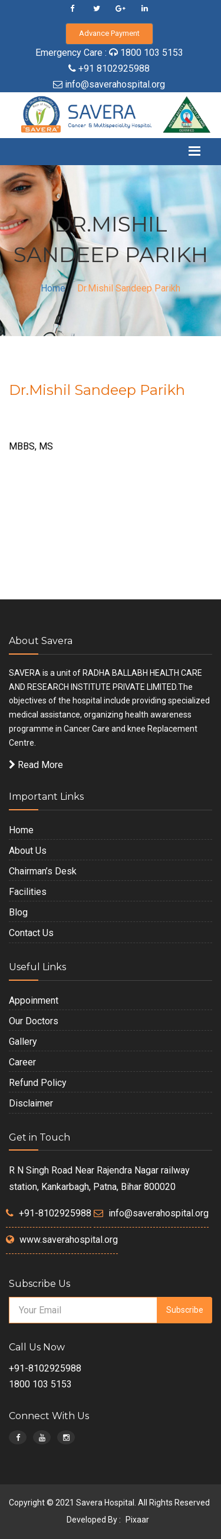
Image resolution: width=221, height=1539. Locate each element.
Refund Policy (38, 1082)
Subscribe (184, 1310)
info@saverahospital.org (115, 84)
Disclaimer (31, 1103)
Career (22, 1062)
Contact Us (31, 932)
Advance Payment (109, 33)
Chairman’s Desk (43, 871)
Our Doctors (33, 1021)
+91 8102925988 (113, 68)
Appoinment (33, 1000)
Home (53, 288)
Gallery (23, 1041)
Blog (18, 912)
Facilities (28, 891)
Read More (36, 764)
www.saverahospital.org (68, 1239)
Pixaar (137, 1519)
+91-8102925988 (55, 1213)
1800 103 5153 (151, 52)
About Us (28, 850)
